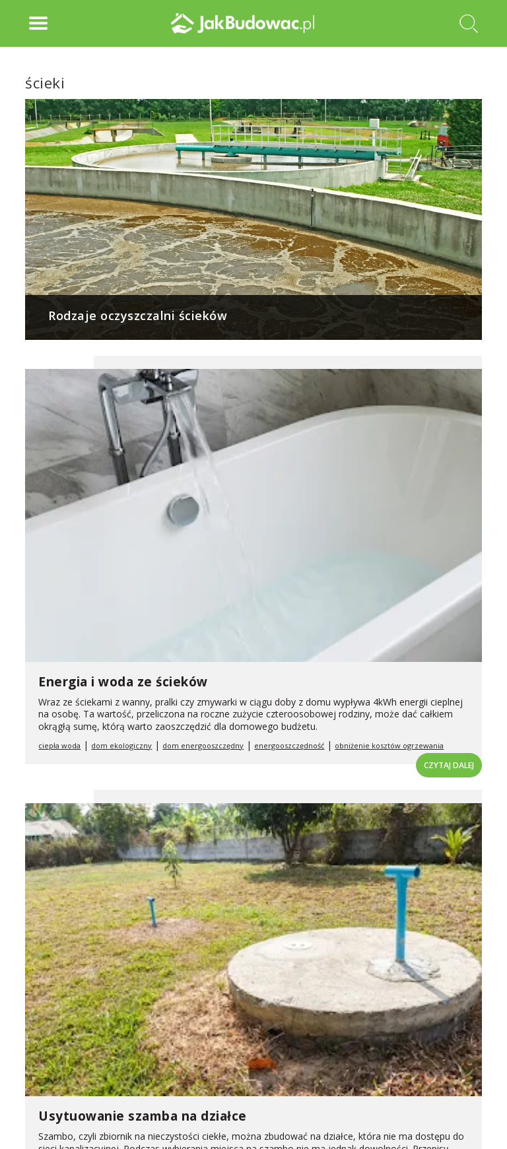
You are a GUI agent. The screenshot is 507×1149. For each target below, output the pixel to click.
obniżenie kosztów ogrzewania (389, 745)
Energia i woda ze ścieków (123, 681)
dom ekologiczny (121, 745)
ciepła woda (59, 745)
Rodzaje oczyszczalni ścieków (137, 315)
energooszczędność (289, 745)
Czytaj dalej (449, 765)
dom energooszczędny (203, 745)
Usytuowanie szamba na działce (142, 1116)
